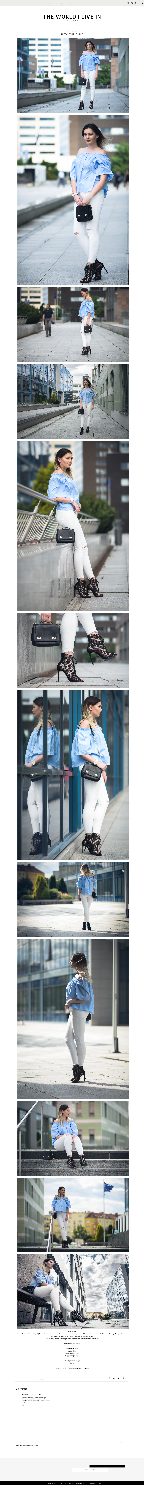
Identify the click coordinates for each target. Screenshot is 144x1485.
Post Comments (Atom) (31, 1445)
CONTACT (80, 3)
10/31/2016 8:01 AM (35, 1394)
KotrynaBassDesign (93, 1483)
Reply (23, 1405)
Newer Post (22, 1442)
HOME (50, 3)
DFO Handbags (41, 1400)
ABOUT (60, 3)
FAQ (69, 3)
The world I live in (72, 16)
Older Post (122, 1442)
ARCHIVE (92, 3)
